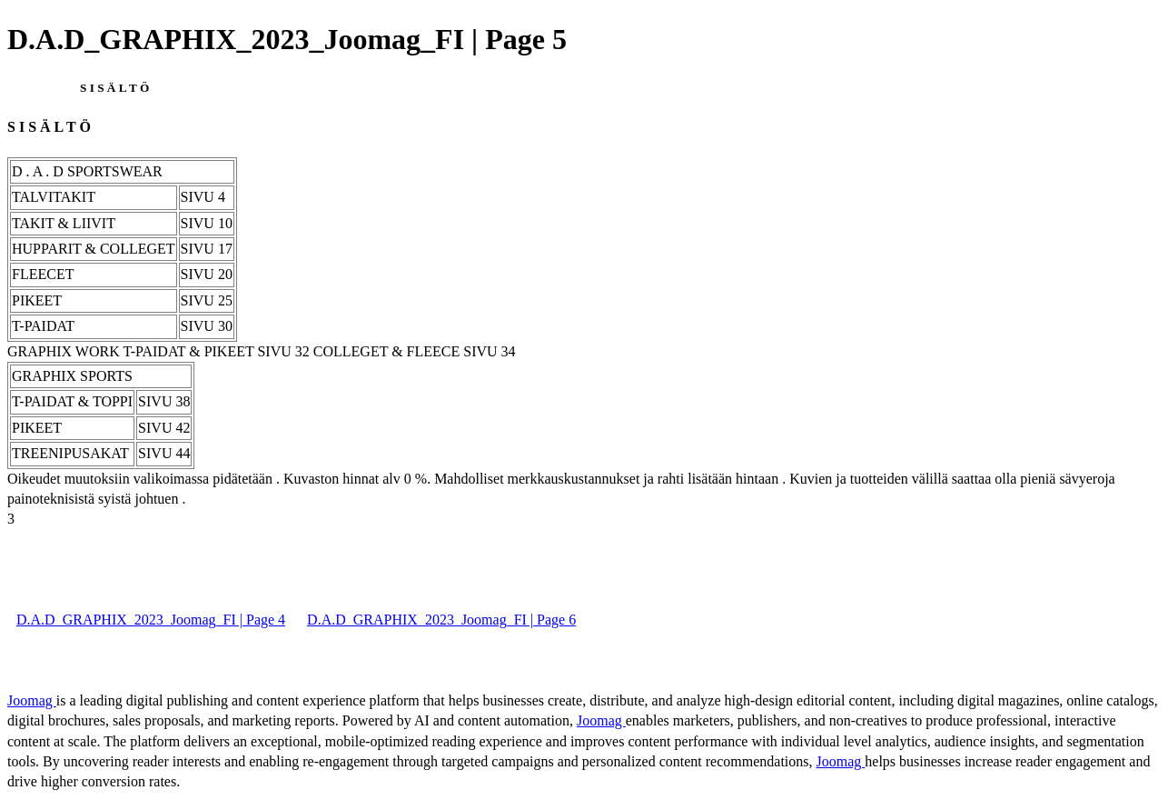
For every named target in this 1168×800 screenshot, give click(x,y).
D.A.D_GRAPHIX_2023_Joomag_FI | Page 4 (150, 619)
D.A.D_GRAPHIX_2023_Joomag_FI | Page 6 (441, 619)
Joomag (31, 700)
